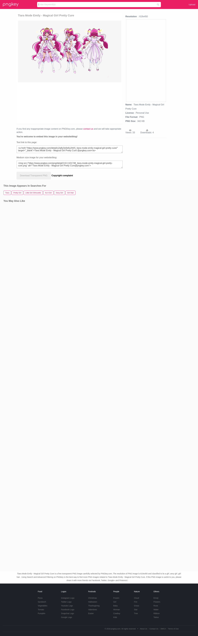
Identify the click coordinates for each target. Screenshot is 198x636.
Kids (115, 617)
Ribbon (156, 613)
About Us (143, 629)
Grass (136, 606)
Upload (192, 4)
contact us (88, 129)
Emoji (155, 598)
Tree (136, 613)
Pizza (40, 598)
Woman (116, 609)
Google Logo (66, 617)
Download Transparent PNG (33, 175)
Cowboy (116, 613)
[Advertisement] (50, 103)
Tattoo (156, 617)
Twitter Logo (66, 602)
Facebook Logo (67, 609)
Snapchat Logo (67, 613)
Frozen (116, 598)
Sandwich (42, 602)
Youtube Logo (67, 606)
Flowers (156, 602)
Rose (155, 606)
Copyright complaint (62, 175)
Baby (115, 606)
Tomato (41, 609)
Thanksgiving (94, 606)
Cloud (136, 598)
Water (156, 609)
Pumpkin (41, 613)
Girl (114, 602)
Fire (135, 602)
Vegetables (42, 606)
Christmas (92, 598)
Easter (91, 613)
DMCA (163, 629)
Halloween (92, 602)
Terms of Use (173, 629)
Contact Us (153, 629)
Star (136, 609)
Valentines (92, 609)
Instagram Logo (67, 598)
